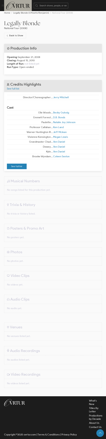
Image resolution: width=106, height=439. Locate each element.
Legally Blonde (22, 23)
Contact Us (95, 427)
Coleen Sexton (61, 156)
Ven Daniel (59, 141)
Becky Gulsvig (61, 112)
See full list (13, 88)
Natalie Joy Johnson (64, 122)
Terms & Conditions (48, 434)
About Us (94, 422)
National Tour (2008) (15, 28)
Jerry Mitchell (61, 97)
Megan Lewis (60, 136)
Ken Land (58, 127)
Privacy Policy (69, 434)
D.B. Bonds (59, 117)
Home (7, 12)
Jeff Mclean (60, 132)
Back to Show (14, 35)
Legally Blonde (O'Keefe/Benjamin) (31, 12)
